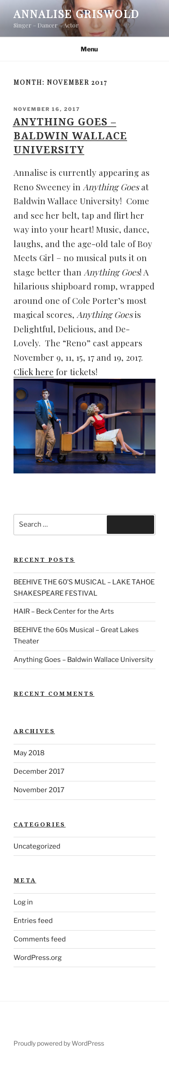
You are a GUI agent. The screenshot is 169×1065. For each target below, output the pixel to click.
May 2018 (29, 753)
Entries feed (33, 921)
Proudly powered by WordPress (59, 1043)
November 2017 (39, 790)
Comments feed (40, 939)
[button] (84, 426)
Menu (84, 49)
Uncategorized (37, 846)
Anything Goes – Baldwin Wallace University (70, 135)
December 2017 (39, 771)
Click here (34, 371)
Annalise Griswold (76, 13)
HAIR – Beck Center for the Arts (64, 611)
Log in (23, 902)
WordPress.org (38, 958)
